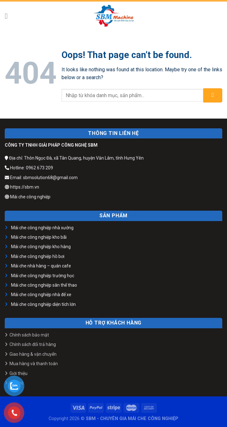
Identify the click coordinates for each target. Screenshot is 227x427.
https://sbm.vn (22, 187)
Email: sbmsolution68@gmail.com (41, 177)
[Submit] (212, 95)
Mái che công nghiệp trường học (42, 275)
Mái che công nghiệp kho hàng (41, 246)
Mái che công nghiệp (28, 196)
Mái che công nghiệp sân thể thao (44, 285)
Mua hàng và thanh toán (33, 363)
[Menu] (8, 16)
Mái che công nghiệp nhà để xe (41, 294)
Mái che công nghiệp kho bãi (39, 237)
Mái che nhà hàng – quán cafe (41, 265)
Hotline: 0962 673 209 (29, 167)
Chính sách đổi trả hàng (32, 344)
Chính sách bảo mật (29, 334)
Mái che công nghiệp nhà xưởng (42, 227)
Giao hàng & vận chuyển (33, 354)
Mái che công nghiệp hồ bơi (37, 256)
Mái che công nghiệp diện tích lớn (43, 304)
